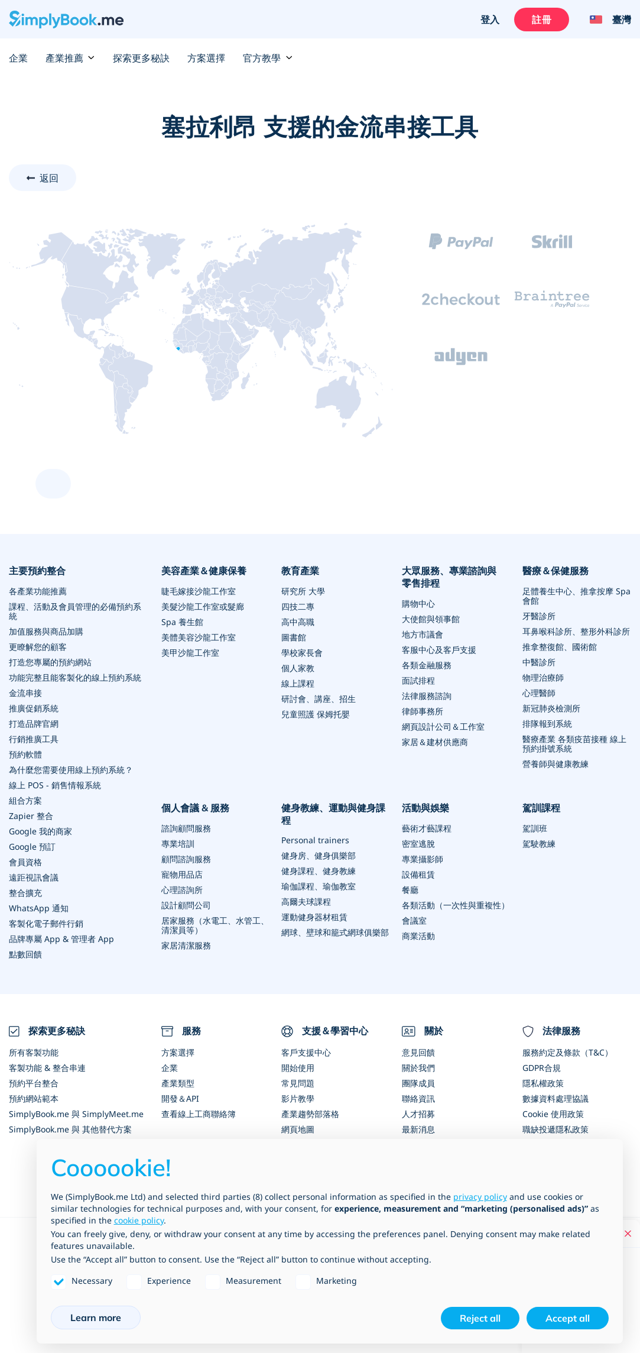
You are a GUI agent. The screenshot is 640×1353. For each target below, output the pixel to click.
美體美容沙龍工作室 (198, 637)
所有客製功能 (34, 1052)
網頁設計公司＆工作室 (443, 726)
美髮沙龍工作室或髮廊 (202, 606)
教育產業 (300, 571)
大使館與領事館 (431, 618)
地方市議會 (422, 634)
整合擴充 (25, 892)
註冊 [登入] (541, 19)
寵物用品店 (182, 874)
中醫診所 (538, 662)
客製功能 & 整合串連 (47, 1067)
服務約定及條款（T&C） (567, 1052)
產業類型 (177, 1083)
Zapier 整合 (31, 815)
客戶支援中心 (306, 1052)
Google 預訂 (32, 846)
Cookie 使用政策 (553, 1113)
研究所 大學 (303, 591)
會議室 (414, 920)
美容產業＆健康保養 (203, 571)
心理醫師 (538, 692)
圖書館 (293, 637)
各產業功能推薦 (38, 591)
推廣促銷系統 (34, 708)
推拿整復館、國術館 (559, 646)
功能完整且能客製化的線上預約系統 (75, 677)
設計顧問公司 (186, 905)
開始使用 (297, 1067)
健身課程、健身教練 (318, 870)
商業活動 (418, 935)
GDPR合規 (541, 1067)
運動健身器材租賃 (314, 916)
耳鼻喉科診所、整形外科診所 (576, 631)
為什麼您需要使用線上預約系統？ (71, 769)
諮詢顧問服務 (186, 828)
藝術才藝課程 (426, 828)
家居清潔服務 (186, 945)
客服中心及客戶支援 (439, 649)
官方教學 (268, 57)
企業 (18, 57)
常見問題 (297, 1083)
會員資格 (25, 862)
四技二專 (297, 606)
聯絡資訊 (418, 1098)
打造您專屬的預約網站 (50, 662)
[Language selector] (606, 19)
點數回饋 (25, 954)
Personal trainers (315, 840)
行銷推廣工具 (34, 739)
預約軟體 (25, 754)
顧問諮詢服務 (186, 859)
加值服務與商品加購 (46, 631)
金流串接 (25, 692)
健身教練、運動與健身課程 (333, 814)
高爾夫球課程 (306, 901)
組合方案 (25, 800)
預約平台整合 (34, 1083)
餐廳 (410, 889)
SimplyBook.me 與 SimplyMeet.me (76, 1113)
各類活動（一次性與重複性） (455, 905)
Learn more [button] (95, 1317)
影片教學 (297, 1098)
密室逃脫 (418, 843)
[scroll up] (53, 484)
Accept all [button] (567, 1318)
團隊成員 (418, 1083)
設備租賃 (418, 874)
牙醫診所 (538, 616)
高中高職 (297, 621)
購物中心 (418, 603)
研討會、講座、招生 (318, 698)
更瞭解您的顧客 (38, 646)
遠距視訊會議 (34, 877)
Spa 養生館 (182, 621)
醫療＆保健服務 (555, 571)
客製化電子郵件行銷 (46, 923)
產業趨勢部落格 (310, 1113)
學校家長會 (302, 652)
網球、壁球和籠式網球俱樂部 (335, 932)
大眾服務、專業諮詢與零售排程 (449, 577)
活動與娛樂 (425, 808)
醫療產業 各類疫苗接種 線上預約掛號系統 (574, 743)
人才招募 (418, 1113)
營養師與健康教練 (555, 763)
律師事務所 (422, 711)
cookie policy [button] (139, 1220)
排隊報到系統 (547, 723)
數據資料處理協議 (555, 1098)
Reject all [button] (480, 1318)
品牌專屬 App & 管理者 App (61, 938)
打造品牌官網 (34, 723)
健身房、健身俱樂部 (318, 855)
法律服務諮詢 (426, 695)
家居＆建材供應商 (435, 741)
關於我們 (418, 1067)
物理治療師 (543, 677)
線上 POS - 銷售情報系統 (55, 785)
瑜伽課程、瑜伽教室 (318, 886)
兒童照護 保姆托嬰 (315, 714)
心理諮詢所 (182, 889)
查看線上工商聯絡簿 (198, 1113)
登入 (489, 19)
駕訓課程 (541, 808)
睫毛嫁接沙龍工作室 (198, 591)
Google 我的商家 (40, 831)
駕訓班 (534, 828)
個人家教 (297, 668)
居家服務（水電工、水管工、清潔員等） (215, 925)
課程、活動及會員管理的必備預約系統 (75, 611)
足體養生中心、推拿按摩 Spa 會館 (576, 595)
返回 (49, 178)
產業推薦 (70, 57)
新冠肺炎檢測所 (551, 708)
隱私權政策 (543, 1083)
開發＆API (180, 1098)
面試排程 (418, 680)
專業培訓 (177, 843)
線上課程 (297, 683)
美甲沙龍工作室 (190, 652)
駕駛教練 (538, 843)
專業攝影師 (422, 859)
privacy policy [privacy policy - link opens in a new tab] (480, 1196)
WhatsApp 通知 (39, 908)
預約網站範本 (34, 1098)
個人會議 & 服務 (195, 808)
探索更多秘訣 (141, 57)
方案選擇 (206, 57)
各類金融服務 (426, 665)
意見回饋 (418, 1052)
